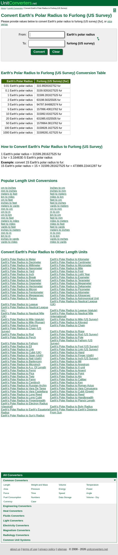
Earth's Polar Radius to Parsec (19, 298)
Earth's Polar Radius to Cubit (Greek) (72, 391)
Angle (89, 493)
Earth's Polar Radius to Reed (67, 394)
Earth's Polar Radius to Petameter (21, 280)
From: (22, 34)
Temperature (92, 485)
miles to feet (57, 224)
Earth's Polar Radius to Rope (67, 331)
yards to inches (59, 239)
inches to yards (10, 239)
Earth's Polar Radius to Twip (17, 376)
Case (33, 501)
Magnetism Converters (16, 530)
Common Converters (15, 480)
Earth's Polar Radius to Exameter (69, 277)
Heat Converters (12, 510)
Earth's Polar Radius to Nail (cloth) (21, 358)
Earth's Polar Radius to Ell (16, 346)
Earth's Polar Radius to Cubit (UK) (21, 352)
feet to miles (8, 224)
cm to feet (7, 199)
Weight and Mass (39, 485)
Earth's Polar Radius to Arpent (68, 370)
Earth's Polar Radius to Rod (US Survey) (74, 334)
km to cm (55, 214)
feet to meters (58, 193)
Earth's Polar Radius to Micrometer (70, 265)
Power (89, 489)
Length (6, 485)
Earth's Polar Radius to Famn (18, 379)
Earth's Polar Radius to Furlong (19, 325)
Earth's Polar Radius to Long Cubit (21, 397)
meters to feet (9, 193)
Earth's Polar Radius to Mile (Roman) (23, 322)
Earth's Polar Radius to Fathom (19, 343)
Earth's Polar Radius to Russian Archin (24, 385)
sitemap (62, 549)
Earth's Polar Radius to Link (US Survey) (74, 349)
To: (24, 43)
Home (3, 8)
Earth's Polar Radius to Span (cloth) (22, 355)
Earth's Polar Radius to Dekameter (70, 286)
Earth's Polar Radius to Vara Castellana (24, 391)
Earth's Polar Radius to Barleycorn (21, 361)
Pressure (35, 489)
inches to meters (10, 230)
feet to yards (57, 227)
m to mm (55, 233)
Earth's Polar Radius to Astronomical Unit (74, 298)
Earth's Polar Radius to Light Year (70, 274)
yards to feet (8, 227)
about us (15, 549)
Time (33, 493)
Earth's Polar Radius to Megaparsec (22, 295)
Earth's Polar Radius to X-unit (67, 367)
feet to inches (58, 202)
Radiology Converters (16, 535)
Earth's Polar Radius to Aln (66, 376)
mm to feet (7, 217)
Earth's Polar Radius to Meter (18, 259)
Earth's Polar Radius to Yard (17, 271)
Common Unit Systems (16, 539)
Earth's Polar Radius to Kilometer (69, 259)
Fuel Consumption (12, 497)
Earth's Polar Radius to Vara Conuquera (73, 388)
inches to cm (57, 187)
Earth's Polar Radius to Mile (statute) (22, 319)
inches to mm (58, 190)
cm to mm (56, 208)
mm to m (6, 233)
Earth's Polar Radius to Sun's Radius (22, 415)
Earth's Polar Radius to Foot (66, 271)
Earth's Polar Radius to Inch (17, 274)
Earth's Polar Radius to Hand (67, 352)
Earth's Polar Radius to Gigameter (21, 283)
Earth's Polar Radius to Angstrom (69, 364)
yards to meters (59, 205)
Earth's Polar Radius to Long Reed (21, 394)
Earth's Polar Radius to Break (18, 277)
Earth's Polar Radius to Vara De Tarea (23, 388)
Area (5, 489)
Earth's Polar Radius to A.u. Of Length (23, 367)
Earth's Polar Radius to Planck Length (72, 400)
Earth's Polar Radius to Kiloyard (69, 322)
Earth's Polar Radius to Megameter (71, 283)
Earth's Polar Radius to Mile (66, 268)
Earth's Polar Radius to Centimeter (70, 262)
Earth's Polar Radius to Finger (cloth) (72, 355)
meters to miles (10, 220)
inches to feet (9, 202)
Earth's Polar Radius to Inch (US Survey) (74, 358)
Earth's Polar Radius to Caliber (68, 379)
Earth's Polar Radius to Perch (18, 337)
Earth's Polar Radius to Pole (66, 337)
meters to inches (60, 230)
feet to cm (56, 199)
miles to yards (58, 242)
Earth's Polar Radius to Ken (66, 382)
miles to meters (59, 220)
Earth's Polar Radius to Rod (17, 334)
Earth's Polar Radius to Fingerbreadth (23, 400)
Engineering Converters (17, 506)
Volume (62, 485)
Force (6, 493)
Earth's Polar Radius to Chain (67, 325)
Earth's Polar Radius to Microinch (20, 364)
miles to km (57, 196)
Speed (62, 493)
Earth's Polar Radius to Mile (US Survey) (74, 319)
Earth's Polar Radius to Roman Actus (72, 385)
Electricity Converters (16, 525)
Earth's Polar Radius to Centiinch (20, 382)
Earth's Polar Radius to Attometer (69, 292)
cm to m (5, 211)
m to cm (55, 211)
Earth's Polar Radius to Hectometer (22, 286)
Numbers (35, 497)
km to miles (7, 196)
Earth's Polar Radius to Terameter (70, 280)
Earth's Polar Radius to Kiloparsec (70, 295)
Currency (7, 501)
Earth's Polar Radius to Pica (17, 373)
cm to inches (8, 187)
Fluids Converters (13, 515)
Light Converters (13, 520)
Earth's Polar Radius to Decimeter (21, 262)
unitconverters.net (97, 549)
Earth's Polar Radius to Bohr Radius (71, 406)
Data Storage (65, 497)
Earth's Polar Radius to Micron (19, 289)
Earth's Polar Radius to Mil (65, 361)
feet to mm (56, 217)
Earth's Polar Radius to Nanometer (21, 268)
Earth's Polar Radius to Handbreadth (71, 397)
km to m (5, 236)
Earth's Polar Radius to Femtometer (22, 292)
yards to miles (9, 242)
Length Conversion (15, 8)
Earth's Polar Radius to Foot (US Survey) (74, 346)
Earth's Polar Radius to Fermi (18, 370)
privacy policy (47, 549)
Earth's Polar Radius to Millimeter (20, 265)
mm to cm (7, 208)
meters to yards (10, 205)
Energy (62, 489)
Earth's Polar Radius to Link (17, 349)
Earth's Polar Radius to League (19, 304)
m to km (55, 236)
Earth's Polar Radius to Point (67, 373)
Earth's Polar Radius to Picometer (70, 289)
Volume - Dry (92, 497)
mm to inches (9, 190)
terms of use (29, 549)
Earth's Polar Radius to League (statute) (73, 310)
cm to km (6, 214)
